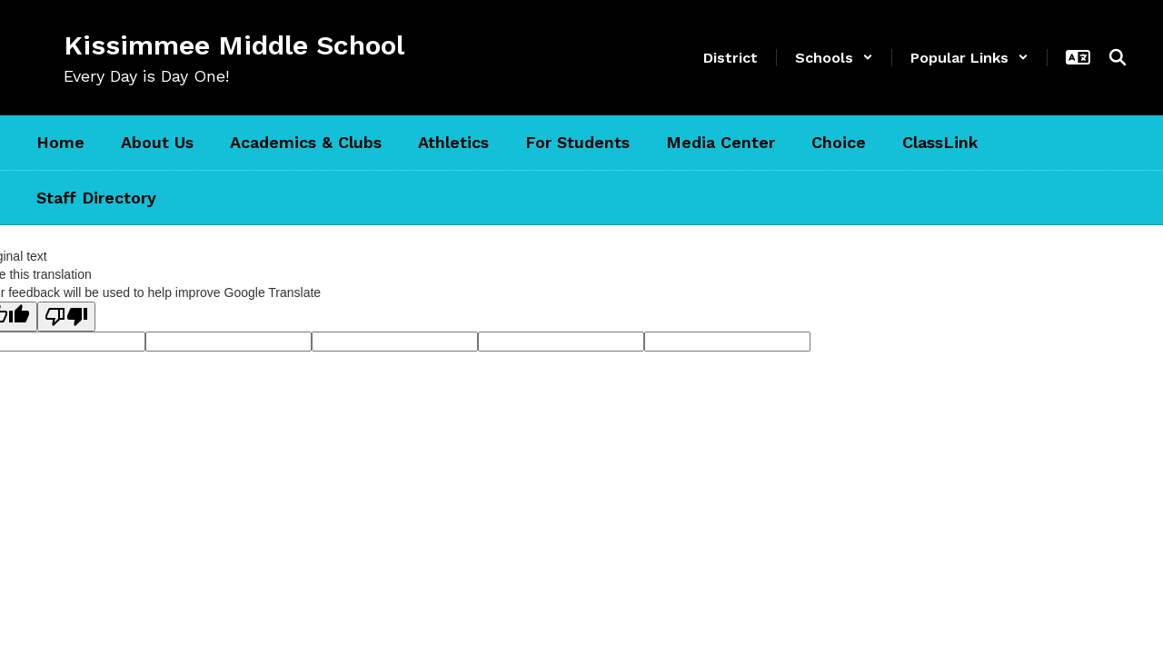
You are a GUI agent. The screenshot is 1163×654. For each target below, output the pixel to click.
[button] (834, 57)
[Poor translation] (66, 317)
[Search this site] (1117, 57)
